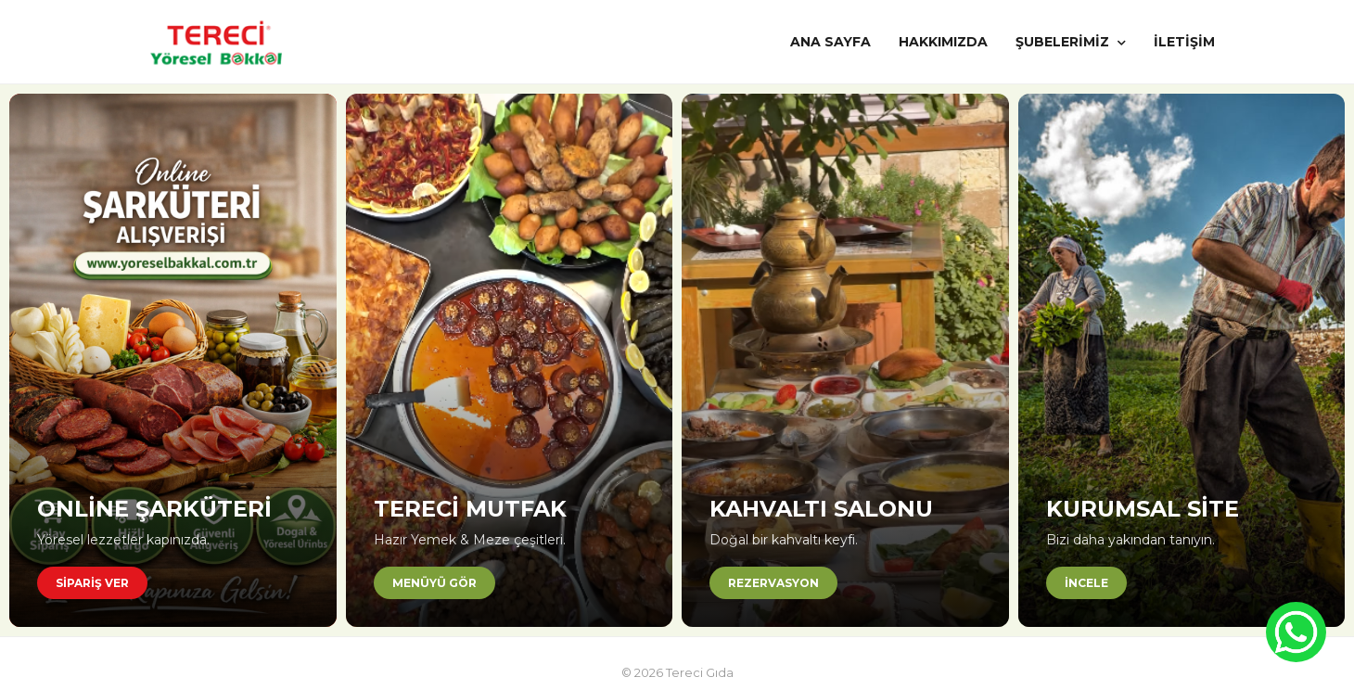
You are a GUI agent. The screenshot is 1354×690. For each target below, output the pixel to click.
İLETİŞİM (1184, 41)
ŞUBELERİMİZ (1071, 41)
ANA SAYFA (830, 41)
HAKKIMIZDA (943, 41)
